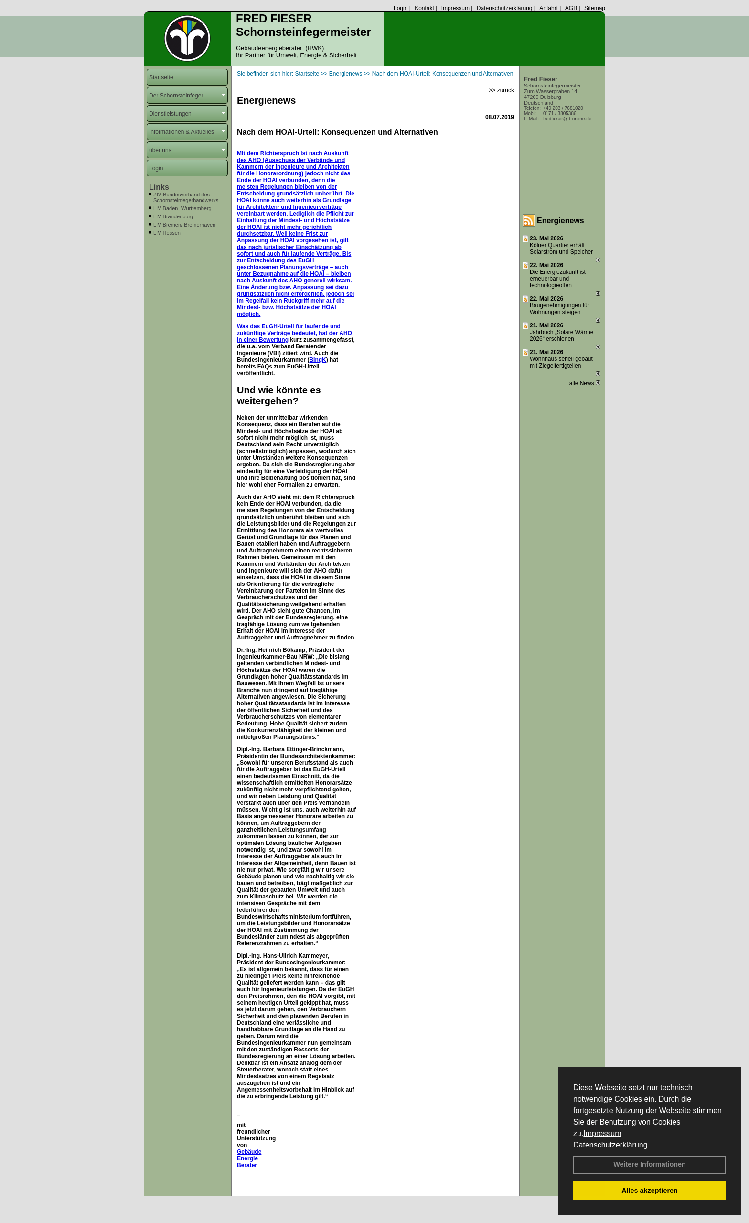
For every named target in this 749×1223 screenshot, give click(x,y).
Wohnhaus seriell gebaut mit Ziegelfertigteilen (561, 362)
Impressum (602, 1133)
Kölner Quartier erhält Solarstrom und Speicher (561, 248)
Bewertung (274, 339)
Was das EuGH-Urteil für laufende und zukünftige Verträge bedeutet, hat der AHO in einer (294, 333)
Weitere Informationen (649, 1164)
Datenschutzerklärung (610, 1145)
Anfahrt (548, 8)
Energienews (560, 220)
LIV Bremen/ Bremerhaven (184, 224)
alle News (584, 383)
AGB (571, 8)
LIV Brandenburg (173, 216)
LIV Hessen (167, 233)
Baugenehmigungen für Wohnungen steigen (559, 308)
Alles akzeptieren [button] (649, 1190)
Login (400, 8)
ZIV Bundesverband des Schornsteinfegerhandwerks (185, 197)
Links (159, 187)
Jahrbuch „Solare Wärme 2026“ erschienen (561, 335)
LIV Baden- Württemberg (182, 208)
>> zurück (501, 90)
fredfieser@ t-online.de (567, 118)
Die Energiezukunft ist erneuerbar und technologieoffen (558, 279)
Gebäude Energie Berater (249, 1158)
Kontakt (424, 8)
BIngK (317, 360)
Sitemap (594, 8)
